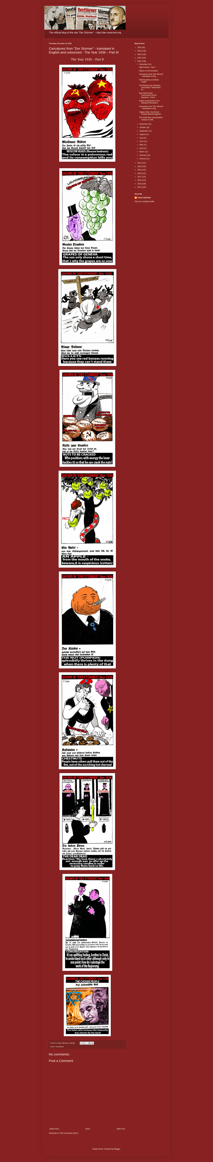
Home (87, 1129)
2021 (139, 163)
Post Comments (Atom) (69, 1133)
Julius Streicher (144, 198)
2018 (139, 173)
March (142, 152)
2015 (139, 184)
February (143, 155)
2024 (139, 54)
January (142, 159)
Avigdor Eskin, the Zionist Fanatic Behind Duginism (150, 113)
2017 (139, 177)
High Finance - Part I (147, 67)
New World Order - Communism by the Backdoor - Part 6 (147, 95)
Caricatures (60, 1046)
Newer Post (54, 1129)
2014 (139, 187)
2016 (139, 180)
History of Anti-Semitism (148, 71)
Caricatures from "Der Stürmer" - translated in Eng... (151, 75)
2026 (139, 47)
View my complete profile (144, 201)
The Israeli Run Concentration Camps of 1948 (151, 118)
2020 (139, 166)
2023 (139, 58)
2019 (139, 170)
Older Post (121, 1129)
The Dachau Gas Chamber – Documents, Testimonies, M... (150, 87)
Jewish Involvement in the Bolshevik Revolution (149, 102)
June (141, 141)
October (142, 127)
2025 (139, 51)
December (143, 64)
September (144, 131)
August (142, 134)
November (143, 124)
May (141, 145)
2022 (139, 61)
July (141, 138)
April (141, 148)
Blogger (117, 1149)
